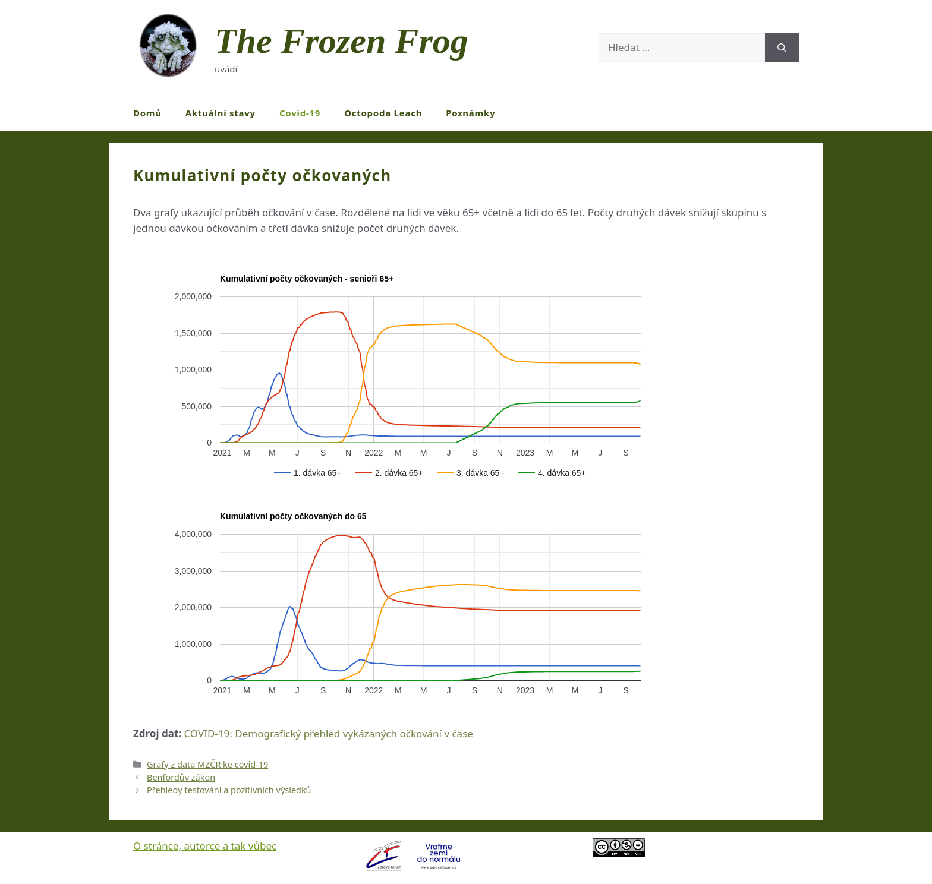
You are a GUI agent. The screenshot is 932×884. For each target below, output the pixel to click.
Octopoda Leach (383, 113)
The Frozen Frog (341, 41)
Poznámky (470, 113)
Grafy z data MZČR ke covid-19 (207, 764)
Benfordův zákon (181, 777)
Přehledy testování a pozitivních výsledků (229, 789)
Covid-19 (299, 113)
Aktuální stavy (220, 113)
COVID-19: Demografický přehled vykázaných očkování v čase (328, 733)
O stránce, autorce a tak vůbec (204, 846)
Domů (147, 113)
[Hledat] (782, 47)
